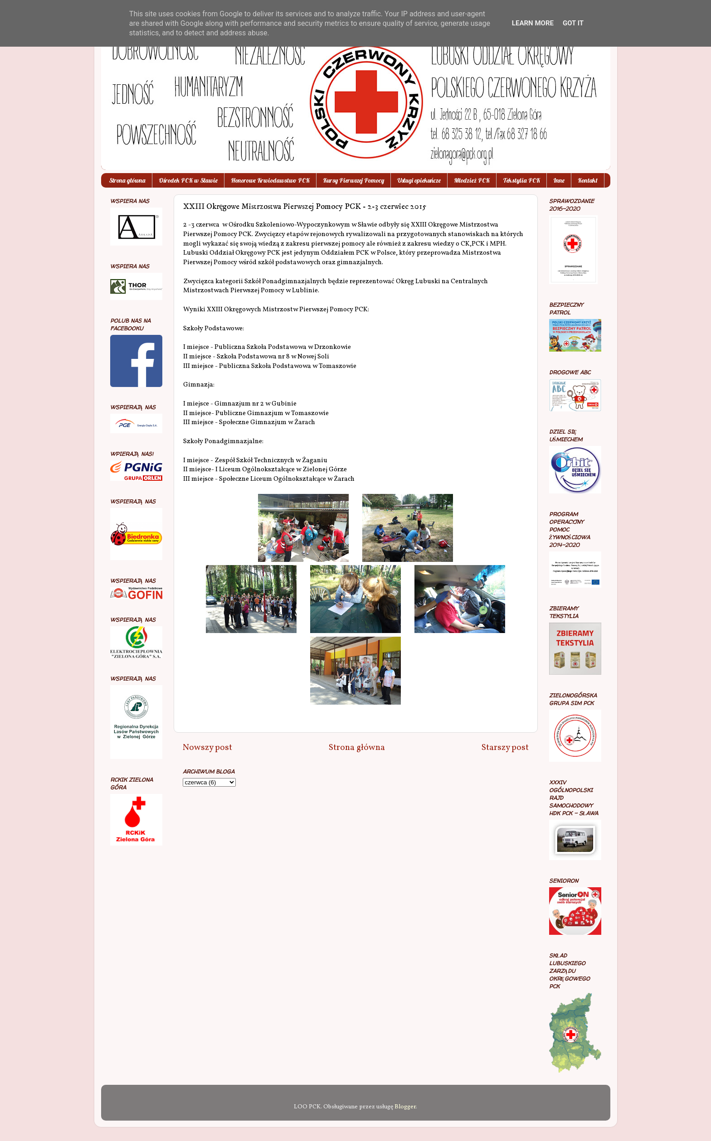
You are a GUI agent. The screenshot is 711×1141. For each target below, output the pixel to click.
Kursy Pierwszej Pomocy (353, 180)
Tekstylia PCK (521, 180)
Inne (559, 180)
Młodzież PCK (472, 180)
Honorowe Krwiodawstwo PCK (270, 180)
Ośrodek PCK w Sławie (188, 180)
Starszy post (505, 748)
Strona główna (127, 180)
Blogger (405, 1106)
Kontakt (588, 180)
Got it (573, 23)
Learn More (533, 23)
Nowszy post (207, 748)
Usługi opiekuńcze (419, 180)
